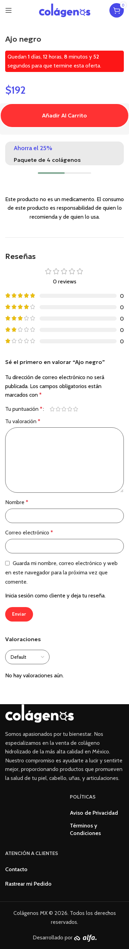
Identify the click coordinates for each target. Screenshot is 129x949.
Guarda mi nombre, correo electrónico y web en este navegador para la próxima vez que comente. (61, 572)
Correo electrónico (29, 532)
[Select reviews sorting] (27, 657)
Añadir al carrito (64, 115)
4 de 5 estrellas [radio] (70, 409)
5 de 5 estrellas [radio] (75, 409)
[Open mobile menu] (8, 10)
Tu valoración (22, 421)
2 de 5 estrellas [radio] (58, 409)
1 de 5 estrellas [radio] (52, 409)
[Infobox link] (64, 153)
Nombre (16, 502)
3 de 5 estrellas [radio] (64, 409)
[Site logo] (64, 10)
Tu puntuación (23, 409)
